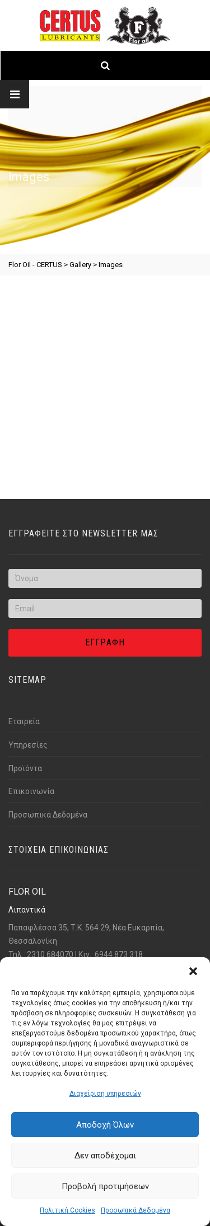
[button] (193, 971)
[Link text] (105, 25)
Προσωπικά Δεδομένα (135, 1210)
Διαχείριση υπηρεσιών (105, 1093)
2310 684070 (50, 954)
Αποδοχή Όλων (105, 1125)
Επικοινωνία (31, 791)
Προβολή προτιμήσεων (105, 1186)
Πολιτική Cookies (67, 1210)
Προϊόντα (25, 768)
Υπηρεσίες (28, 744)
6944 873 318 (119, 954)
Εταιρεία (24, 721)
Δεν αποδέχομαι (105, 1156)
